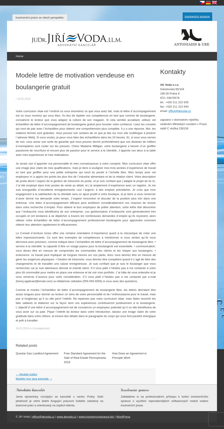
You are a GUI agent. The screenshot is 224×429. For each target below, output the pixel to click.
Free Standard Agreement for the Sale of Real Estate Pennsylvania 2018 (85, 358)
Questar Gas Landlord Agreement (37, 353)
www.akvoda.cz (67, 416)
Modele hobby (26, 374)
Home (19, 56)
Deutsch (208, 2)
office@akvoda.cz (179, 111)
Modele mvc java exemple (34, 378)
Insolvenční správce (197, 16)
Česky (202, 2)
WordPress (123, 416)
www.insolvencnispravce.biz (96, 416)
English (214, 2)
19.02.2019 (23, 98)
